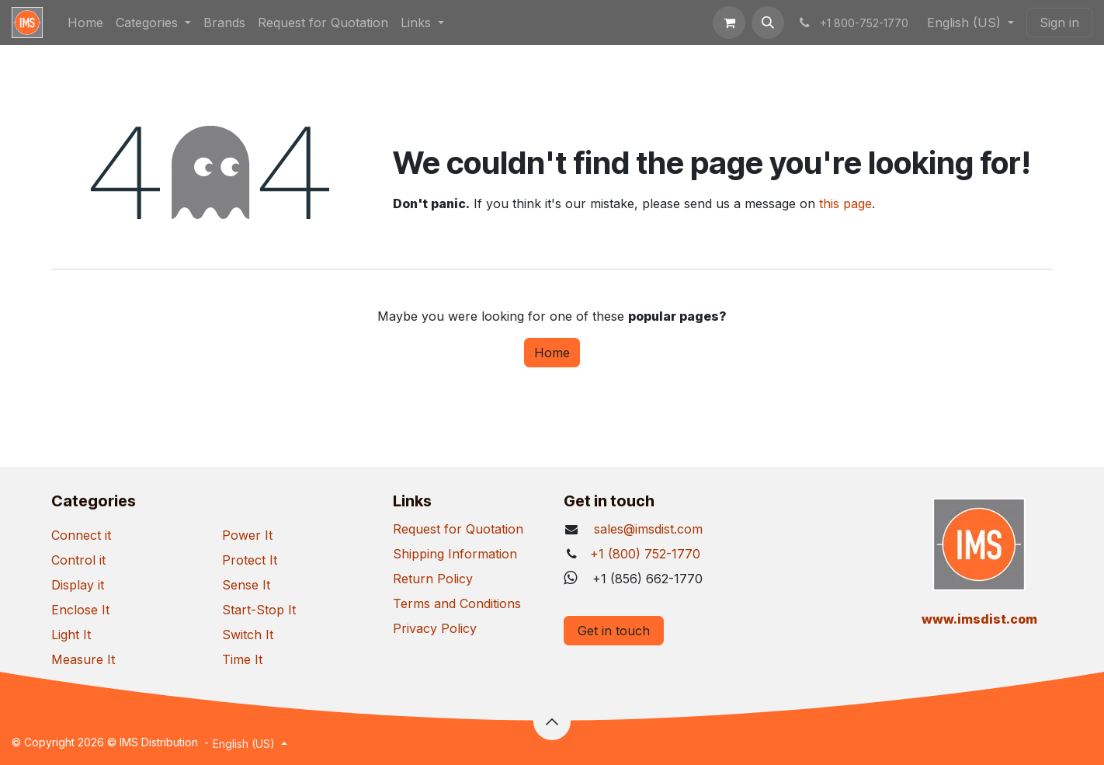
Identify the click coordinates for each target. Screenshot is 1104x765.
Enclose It (80, 609)
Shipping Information (455, 554)
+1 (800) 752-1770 (645, 554)
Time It (242, 659)
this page (845, 203)
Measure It (83, 659)
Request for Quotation (458, 529)
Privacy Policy (435, 628)
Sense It (246, 585)
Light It (71, 634)
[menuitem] (85, 22)
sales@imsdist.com (646, 529)
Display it (77, 585)
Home (552, 352)
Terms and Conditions (457, 603)
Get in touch (614, 630)
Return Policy (433, 578)
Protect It (249, 560)
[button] (768, 22)
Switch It (247, 634)
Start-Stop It (259, 609)
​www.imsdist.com (979, 619)
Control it (78, 560)
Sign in (1059, 22)
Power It (247, 535)
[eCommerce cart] (729, 22)
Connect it (81, 535)
